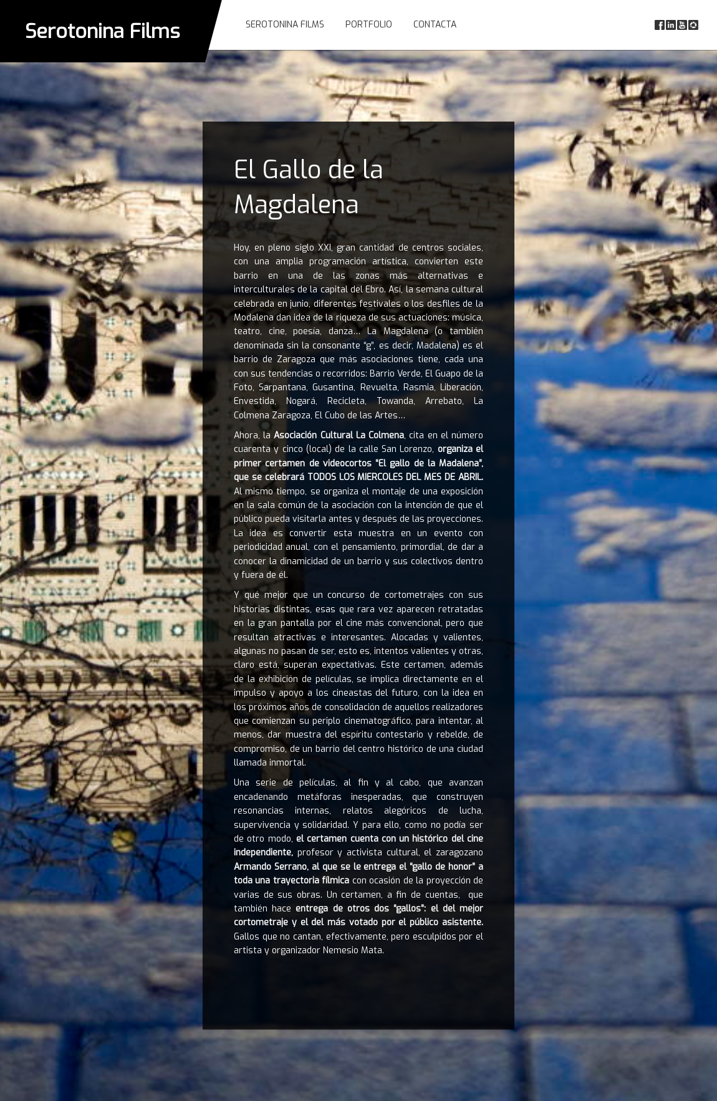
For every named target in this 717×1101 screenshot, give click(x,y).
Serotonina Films (102, 31)
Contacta (434, 25)
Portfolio (368, 25)
